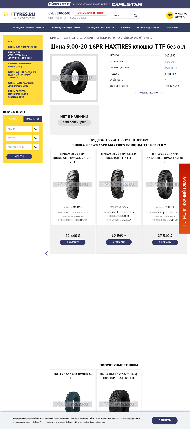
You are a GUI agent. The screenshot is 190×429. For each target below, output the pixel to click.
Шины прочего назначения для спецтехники (18, 94)
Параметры (32, 119)
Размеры (12, 119)
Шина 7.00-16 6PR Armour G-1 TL (73, 376)
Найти (19, 156)
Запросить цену (74, 122)
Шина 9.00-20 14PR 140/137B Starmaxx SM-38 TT (165, 158)
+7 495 (59, 13)
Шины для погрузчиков (22, 47)
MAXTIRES (171, 67)
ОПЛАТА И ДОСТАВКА (148, 27)
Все (10, 41)
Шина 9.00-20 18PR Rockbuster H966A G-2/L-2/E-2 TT (72, 158)
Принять (165, 420)
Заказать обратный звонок (90, 13)
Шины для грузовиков (100, 27)
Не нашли (184, 201)
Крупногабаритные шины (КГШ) (19, 65)
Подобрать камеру (148, 93)
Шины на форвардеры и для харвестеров (22, 84)
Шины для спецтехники (66, 27)
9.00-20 (169, 61)
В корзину (73, 242)
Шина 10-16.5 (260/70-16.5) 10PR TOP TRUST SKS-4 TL (118, 376)
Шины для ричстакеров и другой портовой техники (22, 74)
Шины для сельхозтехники (28, 27)
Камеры (125, 27)
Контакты (172, 27)
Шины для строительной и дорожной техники (20, 55)
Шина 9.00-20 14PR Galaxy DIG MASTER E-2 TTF (119, 156)
